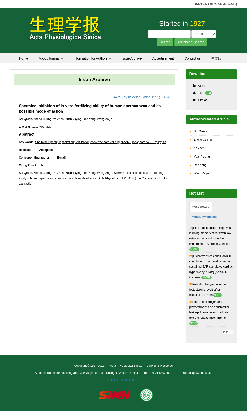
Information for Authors (92, 58)
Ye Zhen (199, 148)
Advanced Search (191, 42)
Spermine (41, 142)
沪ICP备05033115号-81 (123, 380)
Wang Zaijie (201, 173)
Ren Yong (200, 165)
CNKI (201, 85)
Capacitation (66, 142)
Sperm (52, 142)
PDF (201, 93)
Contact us (193, 58)
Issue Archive (132, 58)
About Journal (51, 58)
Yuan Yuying (202, 156)
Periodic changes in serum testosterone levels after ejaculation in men (208, 290)
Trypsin (161, 142)
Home (23, 58)
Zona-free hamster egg (105, 142)
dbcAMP (126, 142)
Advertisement (163, 58)
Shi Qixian (200, 131)
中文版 (216, 58)
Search (165, 42)
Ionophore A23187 (144, 142)
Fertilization (82, 142)
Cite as (202, 100)
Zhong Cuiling (203, 139)
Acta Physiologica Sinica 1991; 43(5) (141, 97)
